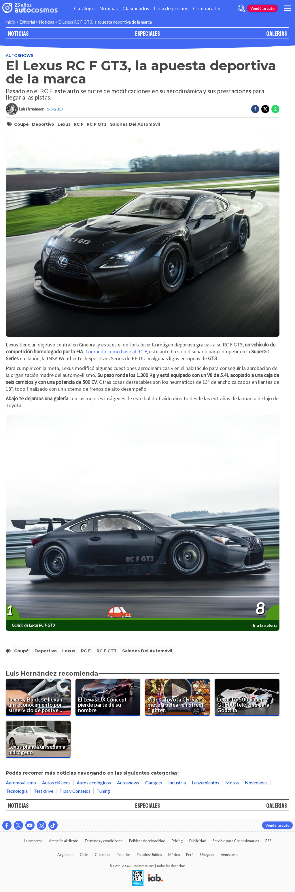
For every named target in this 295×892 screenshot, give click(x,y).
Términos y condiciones (103, 840)
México (174, 854)
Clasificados (135, 8)
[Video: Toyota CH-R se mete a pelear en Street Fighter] (177, 697)
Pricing (177, 840)
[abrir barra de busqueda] (241, 8)
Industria (177, 782)
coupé (21, 124)
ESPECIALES (147, 33)
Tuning (103, 791)
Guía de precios (171, 8)
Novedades (256, 782)
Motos (232, 782)
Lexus (64, 124)
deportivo (43, 124)
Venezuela (229, 854)
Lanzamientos (205, 782)
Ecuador (123, 854)
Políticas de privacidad (147, 840)
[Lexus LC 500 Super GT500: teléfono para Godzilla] (247, 697)
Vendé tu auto (262, 8)
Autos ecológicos (94, 782)
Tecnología (17, 791)
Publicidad (197, 840)
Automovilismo (21, 782)
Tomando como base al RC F (116, 351)
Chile (84, 854)
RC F (79, 124)
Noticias (108, 8)
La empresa (33, 840)
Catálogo (84, 8)
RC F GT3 (97, 124)
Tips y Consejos (74, 791)
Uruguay (207, 854)
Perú (190, 854)
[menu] (287, 8)
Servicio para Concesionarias (236, 840)
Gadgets (153, 782)
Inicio (10, 22)
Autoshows (19, 55)
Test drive (43, 791)
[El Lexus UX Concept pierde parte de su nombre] (108, 697)
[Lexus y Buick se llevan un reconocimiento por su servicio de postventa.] (38, 697)
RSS (268, 840)
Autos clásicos (56, 782)
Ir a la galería (265, 625)
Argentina (65, 854)
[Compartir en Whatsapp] (275, 109)
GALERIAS (276, 33)
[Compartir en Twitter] (265, 109)
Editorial (27, 22)
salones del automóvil (135, 124)
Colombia (102, 854)
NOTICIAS (18, 33)
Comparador (207, 8)
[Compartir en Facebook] (255, 109)
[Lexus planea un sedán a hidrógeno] (38, 739)
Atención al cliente (63, 840)
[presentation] (142, 517)
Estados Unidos (149, 854)
